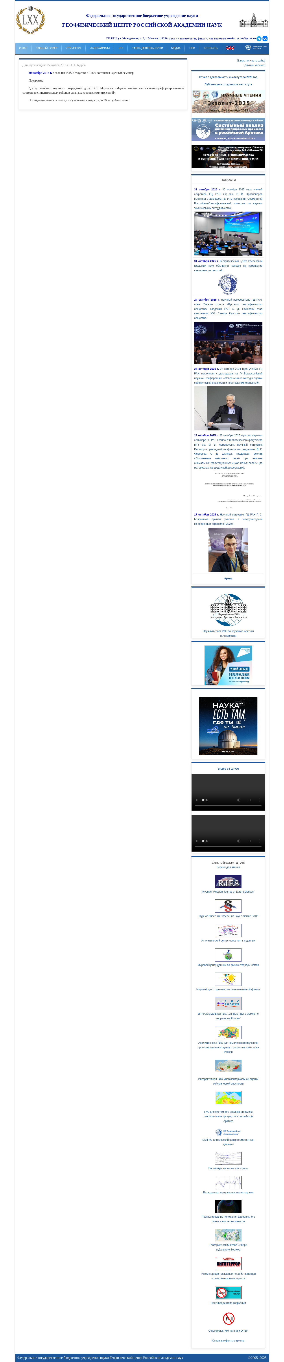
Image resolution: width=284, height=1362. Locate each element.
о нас (23, 48)
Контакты (211, 48)
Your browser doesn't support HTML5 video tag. (228, 156)
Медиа (176, 48)
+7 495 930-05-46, (186, 38)
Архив (228, 578)
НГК (121, 48)
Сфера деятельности (147, 48)
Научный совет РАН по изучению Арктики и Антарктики (228, 614)
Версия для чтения (228, 867)
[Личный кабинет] (254, 65)
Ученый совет (46, 48)
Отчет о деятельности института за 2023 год (228, 77)
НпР (192, 48)
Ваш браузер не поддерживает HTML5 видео (228, 792)
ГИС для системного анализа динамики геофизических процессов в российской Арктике (228, 1116)
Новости (228, 180)
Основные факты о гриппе (228, 1340)
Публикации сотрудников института (228, 84)
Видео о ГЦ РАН (228, 768)
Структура (73, 48)
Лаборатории (100, 48)
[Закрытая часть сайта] (251, 60)
